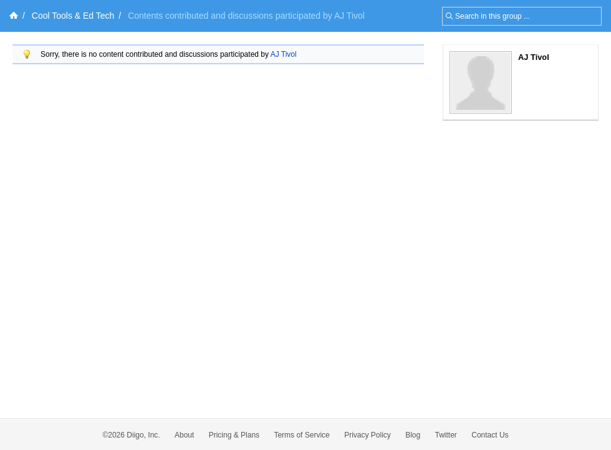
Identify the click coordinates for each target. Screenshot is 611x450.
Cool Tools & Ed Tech (73, 16)
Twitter (446, 435)
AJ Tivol (284, 54)
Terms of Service (301, 435)
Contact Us (489, 435)
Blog (412, 435)
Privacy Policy (367, 435)
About (184, 435)
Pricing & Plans (234, 435)
